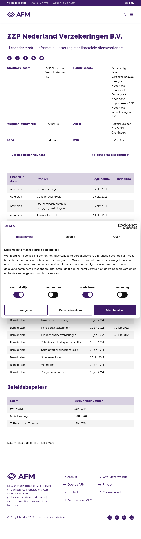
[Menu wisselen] (131, 14)
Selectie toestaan (70, 310)
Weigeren (26, 310)
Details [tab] (70, 236)
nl (132, 3)
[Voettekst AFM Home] (29, 483)
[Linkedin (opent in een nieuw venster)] (124, 525)
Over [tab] (116, 236)
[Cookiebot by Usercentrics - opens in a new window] (121, 226)
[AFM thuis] (18, 14)
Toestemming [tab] (25, 236)
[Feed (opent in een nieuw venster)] (131, 525)
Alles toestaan (115, 310)
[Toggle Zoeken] (124, 14)
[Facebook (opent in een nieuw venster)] (117, 525)
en (126, 3)
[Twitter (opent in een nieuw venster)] (109, 525)
